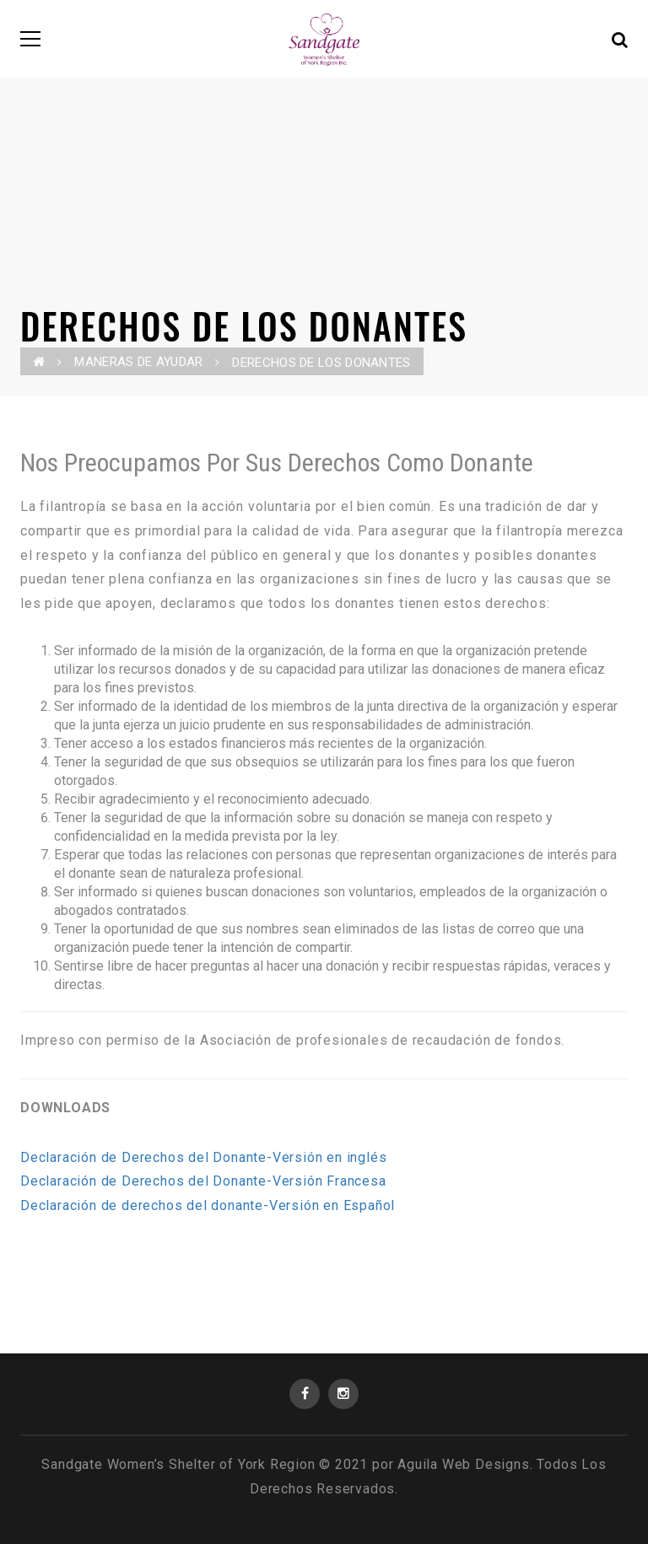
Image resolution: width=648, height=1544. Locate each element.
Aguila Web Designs (463, 1464)
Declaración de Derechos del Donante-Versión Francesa (203, 1181)
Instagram (343, 1394)
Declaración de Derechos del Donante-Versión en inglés (203, 1157)
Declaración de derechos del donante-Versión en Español (207, 1205)
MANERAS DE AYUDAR (138, 361)
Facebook (305, 1394)
